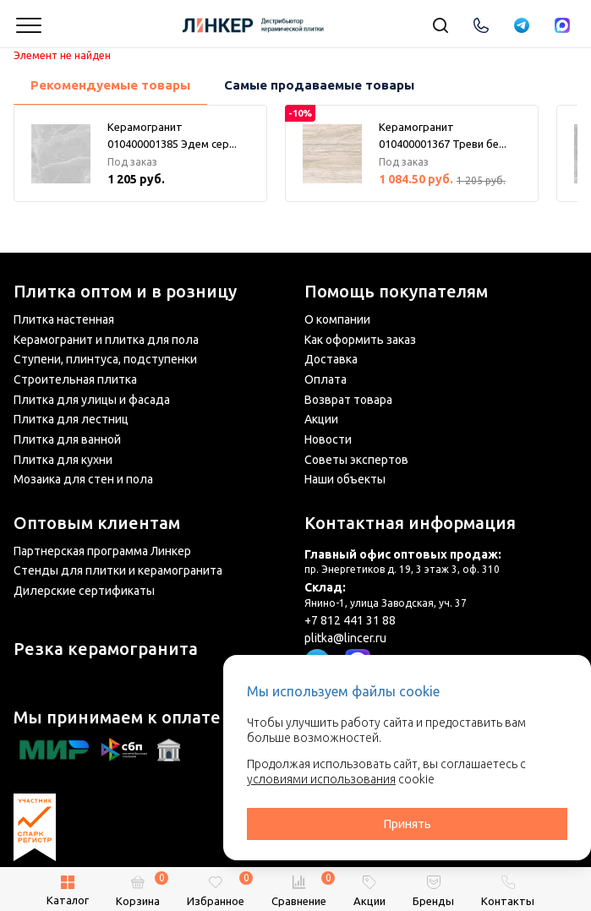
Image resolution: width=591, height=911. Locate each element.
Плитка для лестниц (71, 419)
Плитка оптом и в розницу (125, 291)
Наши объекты (345, 479)
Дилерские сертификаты (84, 590)
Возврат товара (348, 399)
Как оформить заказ (360, 339)
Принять (407, 824)
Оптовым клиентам (97, 523)
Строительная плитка (75, 379)
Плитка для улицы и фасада (92, 399)
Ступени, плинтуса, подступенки (105, 359)
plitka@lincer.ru (345, 638)
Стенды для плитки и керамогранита (118, 570)
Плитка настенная (64, 319)
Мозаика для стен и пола (83, 479)
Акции (321, 419)
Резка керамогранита (106, 649)
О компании (337, 319)
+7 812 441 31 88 (350, 620)
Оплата (325, 379)
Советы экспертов (356, 459)
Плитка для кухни (63, 459)
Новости (328, 439)
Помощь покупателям (396, 291)
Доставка (331, 359)
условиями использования (321, 779)
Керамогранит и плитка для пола (106, 339)
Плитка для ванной (67, 439)
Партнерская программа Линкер (102, 551)
